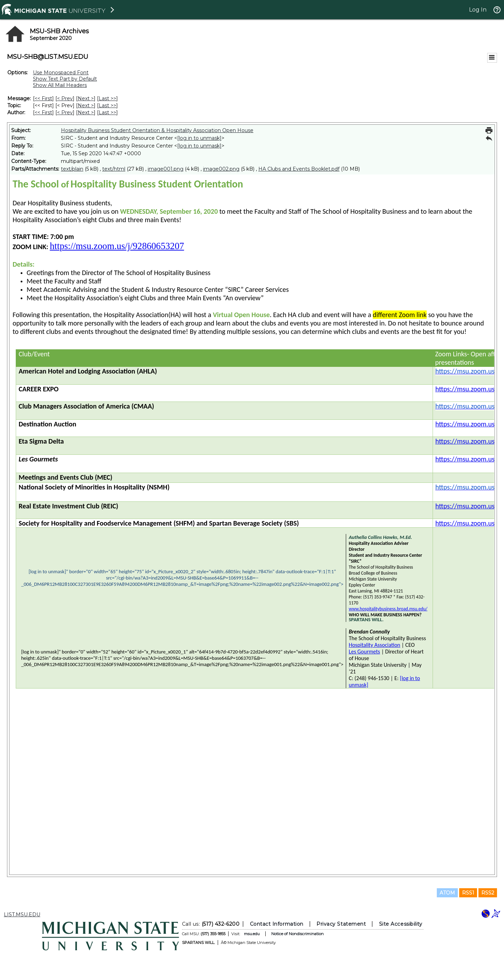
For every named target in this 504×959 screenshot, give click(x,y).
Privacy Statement (341, 924)
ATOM (447, 893)
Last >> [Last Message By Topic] (107, 105)
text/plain (72, 169)
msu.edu (252, 933)
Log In (477, 9)
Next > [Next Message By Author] (86, 112)
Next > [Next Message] (86, 98)
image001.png (165, 169)
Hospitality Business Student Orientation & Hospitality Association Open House (157, 130)
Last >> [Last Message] (107, 98)
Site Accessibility (400, 924)
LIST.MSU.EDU (22, 914)
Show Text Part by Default (65, 79)
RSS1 (468, 893)
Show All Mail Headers (60, 85)
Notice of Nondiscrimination (297, 933)
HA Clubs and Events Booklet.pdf (299, 169)
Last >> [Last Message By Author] (107, 112)
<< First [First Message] (43, 98)
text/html (113, 169)
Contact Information (276, 924)
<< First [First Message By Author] (43, 112)
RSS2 (487, 893)
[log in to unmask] (199, 138)
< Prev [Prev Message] (65, 98)
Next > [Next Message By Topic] (86, 105)
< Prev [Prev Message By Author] (65, 112)
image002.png (221, 169)
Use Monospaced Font (61, 72)
